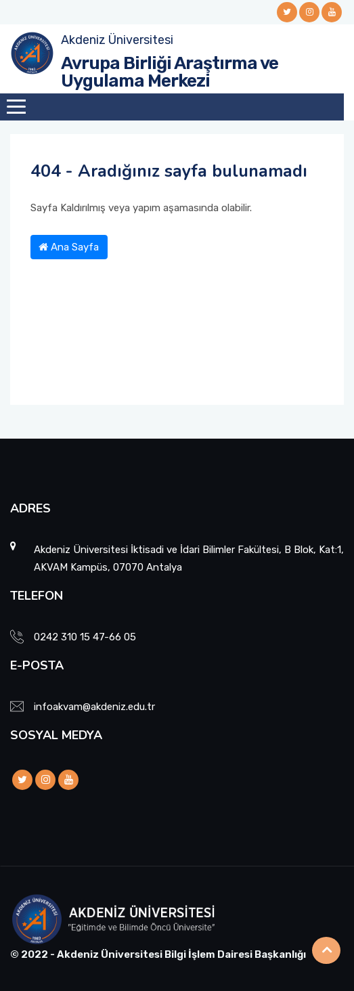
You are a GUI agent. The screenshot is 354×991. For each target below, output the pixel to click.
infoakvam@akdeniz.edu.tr (94, 707)
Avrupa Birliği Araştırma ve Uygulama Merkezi (169, 72)
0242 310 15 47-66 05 (85, 637)
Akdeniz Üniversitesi (117, 39)
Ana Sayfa (69, 247)
